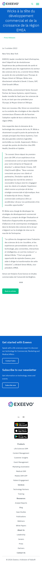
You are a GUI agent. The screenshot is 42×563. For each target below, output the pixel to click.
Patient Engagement (21, 480)
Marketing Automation (21, 467)
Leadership (21, 535)
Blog (21, 507)
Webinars (21, 521)
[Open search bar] (32, 4)
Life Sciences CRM (21, 449)
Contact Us (21, 553)
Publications (21, 516)
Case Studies (21, 512)
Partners (21, 548)
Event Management (21, 462)
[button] (37, 4)
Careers (21, 539)
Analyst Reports (21, 503)
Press (21, 544)
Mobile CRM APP (21, 476)
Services (21, 485)
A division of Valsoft (28, 559)
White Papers (21, 526)
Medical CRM (21, 471)
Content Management (21, 453)
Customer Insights (21, 458)
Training (21, 494)
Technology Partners (21, 489)
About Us (21, 530)
